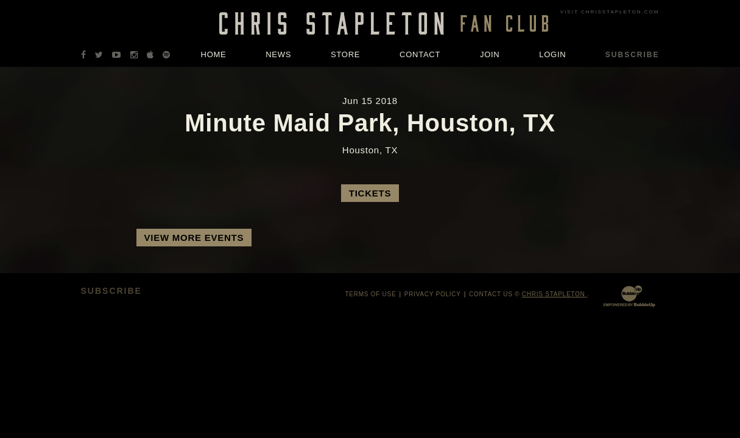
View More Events (194, 237)
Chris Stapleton (554, 294)
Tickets (370, 193)
